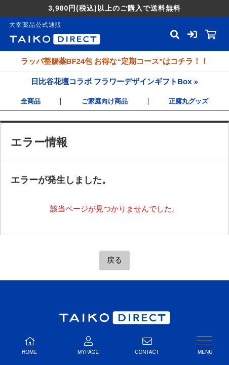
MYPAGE (88, 345)
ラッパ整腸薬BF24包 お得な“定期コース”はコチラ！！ (115, 61)
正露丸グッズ (188, 101)
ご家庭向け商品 (105, 101)
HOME (29, 345)
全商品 (31, 101)
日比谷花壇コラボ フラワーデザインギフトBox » (114, 81)
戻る (114, 260)
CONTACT (147, 345)
